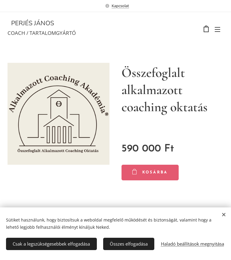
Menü (217, 29)
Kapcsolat (120, 5)
